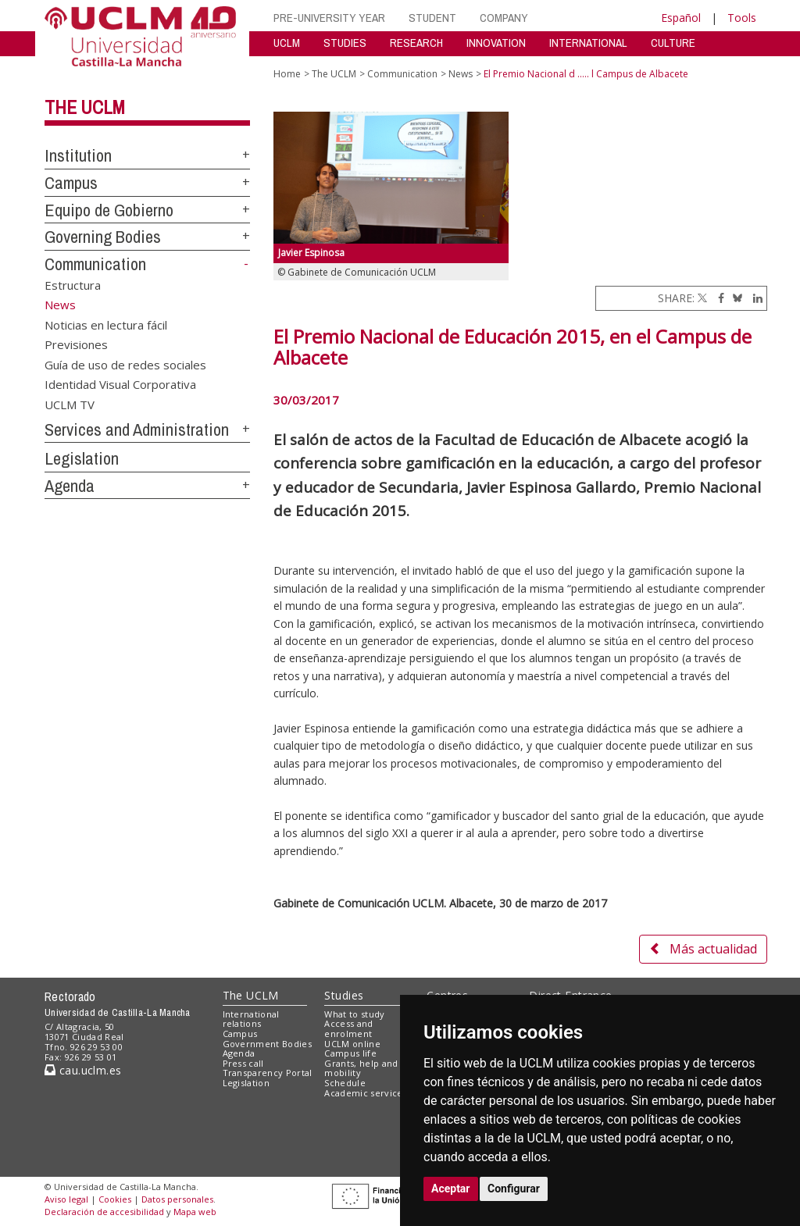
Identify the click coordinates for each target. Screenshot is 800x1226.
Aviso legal (66, 1199)
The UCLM (85, 106)
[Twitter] (702, 297)
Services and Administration (137, 429)
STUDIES (344, 42)
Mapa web (194, 1211)
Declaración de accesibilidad (104, 1211)
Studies (343, 995)
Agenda (70, 485)
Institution (78, 155)
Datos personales (177, 1199)
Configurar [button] (514, 1188)
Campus (71, 182)
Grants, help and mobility (361, 1068)
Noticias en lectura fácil (106, 324)
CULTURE (673, 42)
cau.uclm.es (83, 1070)
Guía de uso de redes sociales (125, 364)
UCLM (286, 42)
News (460, 73)
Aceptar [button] (450, 1188)
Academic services (365, 1093)
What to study (354, 1014)
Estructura (73, 285)
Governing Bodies (103, 236)
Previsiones (76, 344)
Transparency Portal (267, 1072)
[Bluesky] (734, 297)
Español (681, 17)
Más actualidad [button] (703, 948)
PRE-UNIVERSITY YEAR (329, 17)
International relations (251, 1019)
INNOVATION (496, 42)
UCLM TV (70, 404)
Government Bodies (267, 1044)
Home (287, 73)
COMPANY (504, 17)
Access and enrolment (348, 1028)
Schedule (345, 1083)
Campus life (350, 1053)
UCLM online (352, 1044)
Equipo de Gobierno (109, 210)
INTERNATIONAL (588, 42)
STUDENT (432, 17)
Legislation (82, 458)
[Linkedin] (753, 297)
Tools (741, 17)
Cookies (114, 1199)
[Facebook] (717, 297)
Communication (95, 264)
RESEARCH (416, 42)
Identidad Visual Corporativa (120, 384)
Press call (243, 1063)
